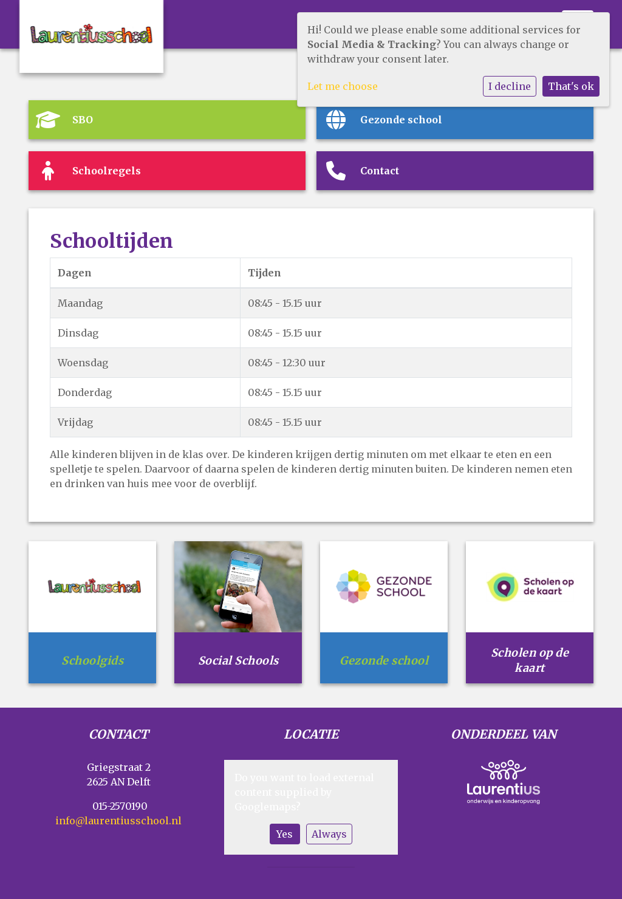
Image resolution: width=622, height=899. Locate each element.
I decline (509, 86)
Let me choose (342, 86)
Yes (284, 834)
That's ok (571, 86)
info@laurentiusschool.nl (118, 821)
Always (329, 834)
